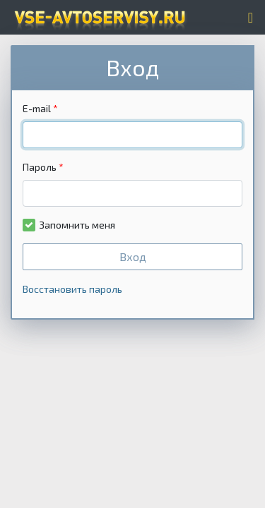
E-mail (37, 108)
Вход (132, 256)
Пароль (40, 167)
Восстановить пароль (72, 289)
